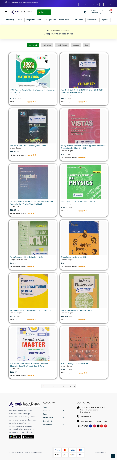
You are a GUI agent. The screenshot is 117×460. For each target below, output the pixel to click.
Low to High (33, 45)
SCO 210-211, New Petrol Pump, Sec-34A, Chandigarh (23, 2)
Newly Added (62, 45)
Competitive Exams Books (19, 307)
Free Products (92, 20)
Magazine (104, 20)
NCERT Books (78, 20)
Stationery (10, 20)
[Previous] (43, 386)
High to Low (47, 45)
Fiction (19, 20)
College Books (50, 20)
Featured (76, 45)
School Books (64, 20)
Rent (86, 45)
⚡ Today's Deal (44, 12)
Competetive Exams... (34, 20)
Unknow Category (16, 95)
